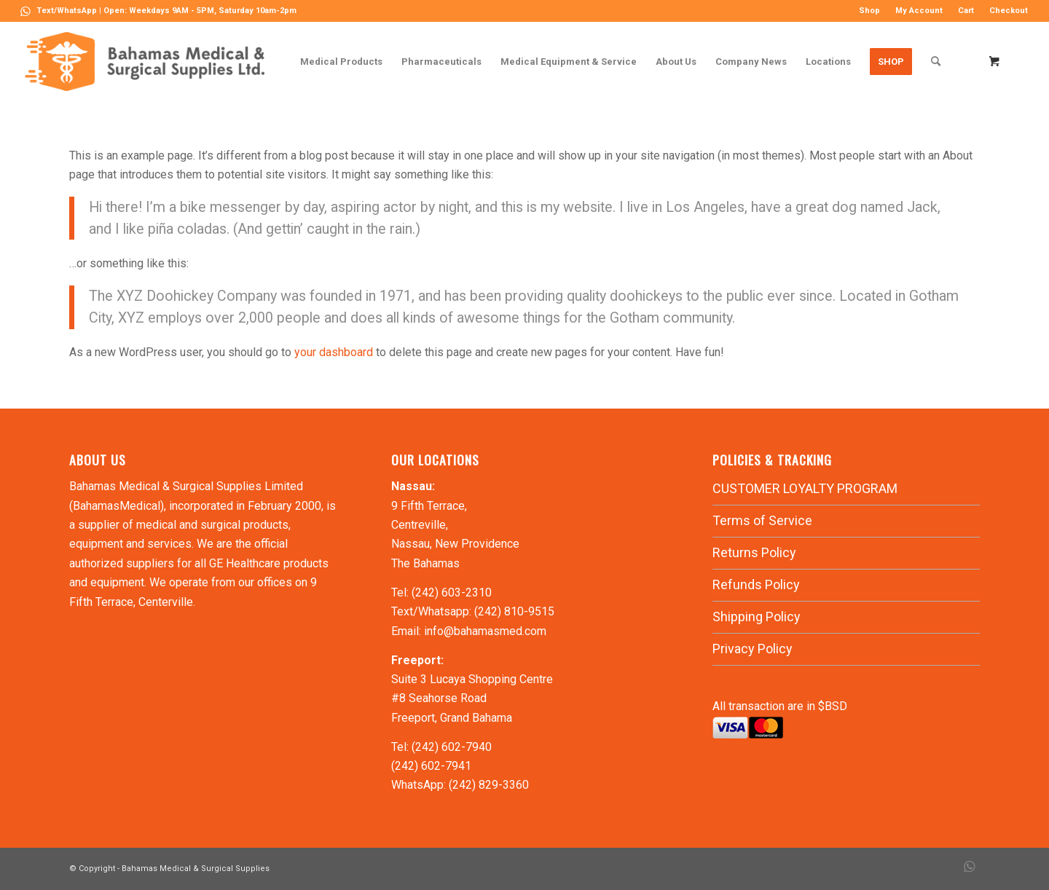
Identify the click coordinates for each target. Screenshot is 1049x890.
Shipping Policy (756, 616)
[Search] (936, 61)
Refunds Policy (756, 584)
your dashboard (333, 352)
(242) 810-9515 (514, 611)
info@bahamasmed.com (485, 631)
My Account (919, 10)
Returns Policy (754, 552)
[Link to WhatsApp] (25, 11)
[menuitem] (870, 11)
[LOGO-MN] (150, 61)
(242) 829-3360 (489, 785)
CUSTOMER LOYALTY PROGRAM (804, 488)
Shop (869, 10)
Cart (966, 10)
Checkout (1008, 10)
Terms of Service (762, 520)
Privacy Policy (752, 648)
